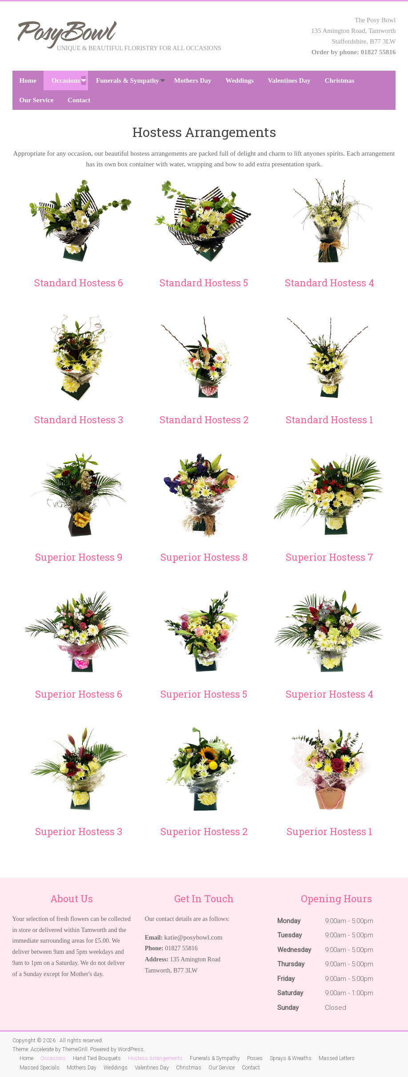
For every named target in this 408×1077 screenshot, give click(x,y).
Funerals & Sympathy (127, 80)
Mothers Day (193, 80)
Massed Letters (337, 1058)
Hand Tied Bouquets (97, 1058)
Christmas (340, 80)
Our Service (37, 100)
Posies (255, 1058)
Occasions (66, 80)
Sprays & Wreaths (291, 1058)
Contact (79, 100)
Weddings (239, 80)
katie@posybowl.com (193, 937)
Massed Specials (40, 1068)
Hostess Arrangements (155, 1058)
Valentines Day (289, 80)
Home (28, 80)
